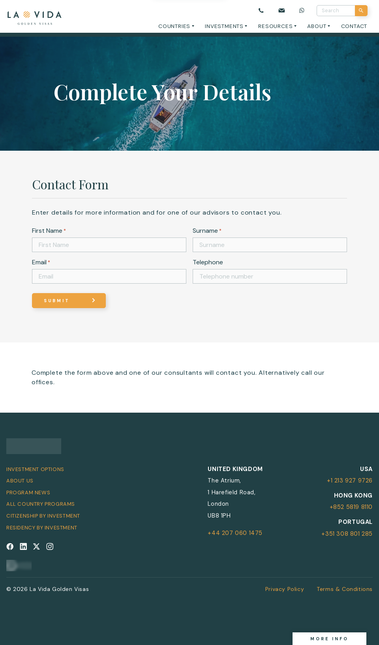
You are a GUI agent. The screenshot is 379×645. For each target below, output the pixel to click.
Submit (57, 300)
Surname (207, 230)
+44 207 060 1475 (235, 533)
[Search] (361, 10)
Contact (354, 26)
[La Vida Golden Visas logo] (34, 16)
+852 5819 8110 (351, 507)
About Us (20, 480)
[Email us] (281, 11)
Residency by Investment (41, 527)
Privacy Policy (284, 589)
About (316, 26)
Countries (174, 26)
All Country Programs (40, 504)
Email (41, 262)
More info (329, 638)
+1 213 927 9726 (350, 480)
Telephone (208, 262)
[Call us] (261, 11)
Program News (28, 492)
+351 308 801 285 (347, 534)
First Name (49, 230)
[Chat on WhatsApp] (302, 11)
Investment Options (35, 469)
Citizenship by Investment (43, 515)
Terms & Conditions (345, 589)
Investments (224, 26)
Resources (275, 26)
